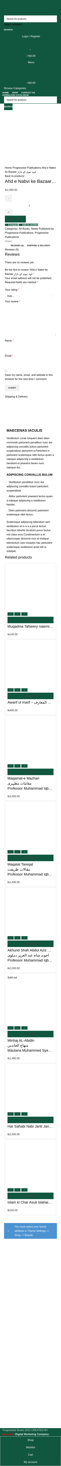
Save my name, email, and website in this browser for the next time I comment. (29, 377)
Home (9, 167)
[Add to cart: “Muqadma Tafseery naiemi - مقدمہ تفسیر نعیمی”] (30, 620)
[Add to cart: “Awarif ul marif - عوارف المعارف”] (30, 696)
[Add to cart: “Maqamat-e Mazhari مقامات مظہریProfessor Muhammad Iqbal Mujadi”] (30, 772)
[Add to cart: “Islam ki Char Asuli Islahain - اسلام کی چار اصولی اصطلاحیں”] (30, 1196)
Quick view (17, 614)
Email (9, 355)
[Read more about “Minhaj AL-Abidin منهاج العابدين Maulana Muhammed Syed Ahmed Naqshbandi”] (30, 1034)
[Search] (30, 18)
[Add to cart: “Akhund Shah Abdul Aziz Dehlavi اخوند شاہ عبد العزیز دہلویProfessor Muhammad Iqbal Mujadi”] (30, 944)
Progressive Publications (27, 167)
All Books (24, 228)
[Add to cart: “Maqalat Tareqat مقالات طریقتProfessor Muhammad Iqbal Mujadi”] (30, 858)
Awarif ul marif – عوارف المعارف (32, 702)
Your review (12, 301)
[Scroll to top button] (54, 1459)
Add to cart (15, 219)
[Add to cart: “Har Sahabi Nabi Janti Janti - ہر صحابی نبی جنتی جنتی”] (30, 1120)
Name (9, 340)
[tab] (17, 245)
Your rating (12, 289)
